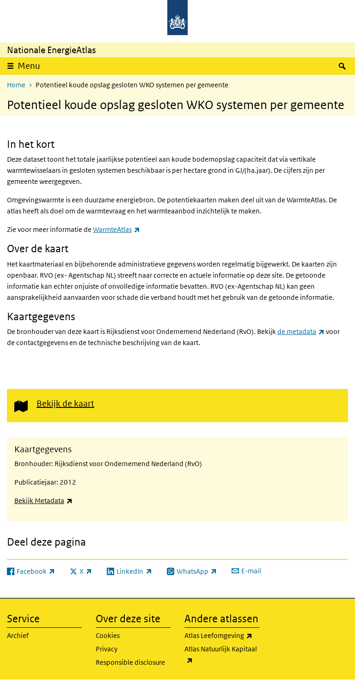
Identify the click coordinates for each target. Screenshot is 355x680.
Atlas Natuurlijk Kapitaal (221, 655)
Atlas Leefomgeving (221, 635)
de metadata (300, 331)
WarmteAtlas (116, 229)
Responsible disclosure (130, 662)
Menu (29, 66)
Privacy (106, 648)
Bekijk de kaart (65, 403)
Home (16, 84)
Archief (18, 635)
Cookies (108, 635)
